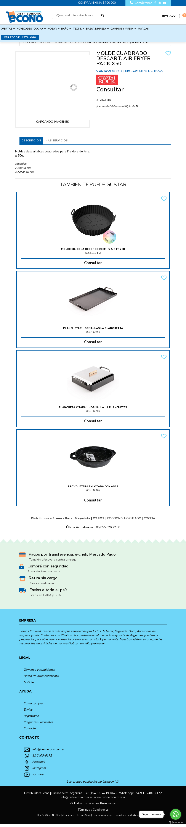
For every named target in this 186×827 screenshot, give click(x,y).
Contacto (30, 728)
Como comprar (33, 703)
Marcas (143, 28)
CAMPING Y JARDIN (123, 28)
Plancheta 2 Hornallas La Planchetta (93, 328)
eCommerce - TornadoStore (76, 815)
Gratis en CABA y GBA (45, 595)
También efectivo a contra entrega (53, 560)
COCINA (40, 28)
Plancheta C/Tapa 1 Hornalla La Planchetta (93, 407)
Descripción (31, 140)
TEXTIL (78, 28)
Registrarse (31, 716)
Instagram (39, 768)
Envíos (28, 710)
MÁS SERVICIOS (56, 140)
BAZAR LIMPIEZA (97, 28)
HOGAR (53, 28)
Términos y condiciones (39, 670)
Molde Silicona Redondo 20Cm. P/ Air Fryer (93, 249)
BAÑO (66, 28)
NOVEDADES (24, 28)
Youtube (37, 774)
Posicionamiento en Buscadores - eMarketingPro (118, 815)
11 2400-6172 (42, 755)
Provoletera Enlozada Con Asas (93, 486)
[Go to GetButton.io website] (176, 822)
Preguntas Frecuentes (38, 722)
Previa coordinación (42, 583)
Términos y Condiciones (93, 810)
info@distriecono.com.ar (48, 749)
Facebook (38, 762)
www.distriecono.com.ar (109, 797)
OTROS (79, 42)
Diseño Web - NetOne (48, 815)
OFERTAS (8, 28)
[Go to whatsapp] (175, 814)
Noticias (29, 682)
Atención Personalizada (43, 571)
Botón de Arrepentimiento (41, 676)
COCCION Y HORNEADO (54, 42)
